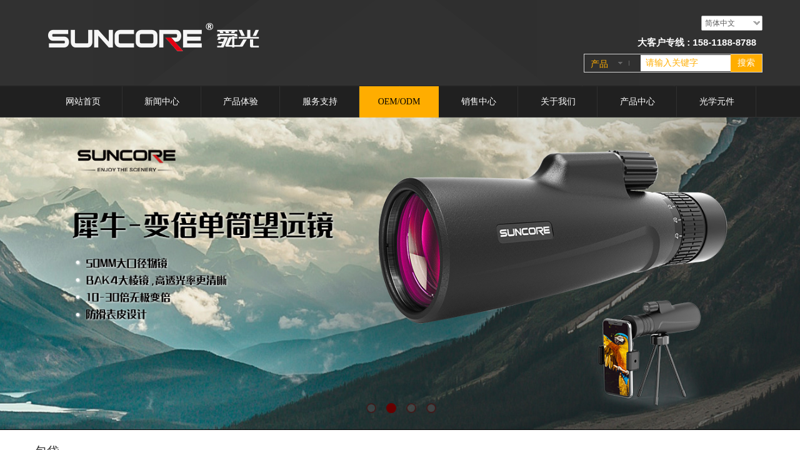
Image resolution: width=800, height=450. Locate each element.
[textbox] (686, 63)
